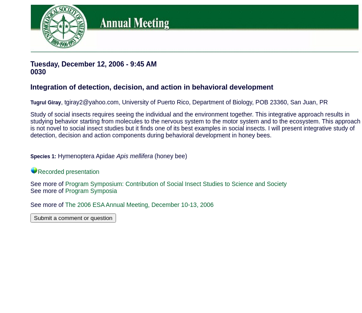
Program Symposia (91, 190)
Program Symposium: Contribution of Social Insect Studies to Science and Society (176, 183)
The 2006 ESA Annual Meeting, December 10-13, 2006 (139, 204)
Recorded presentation (65, 171)
